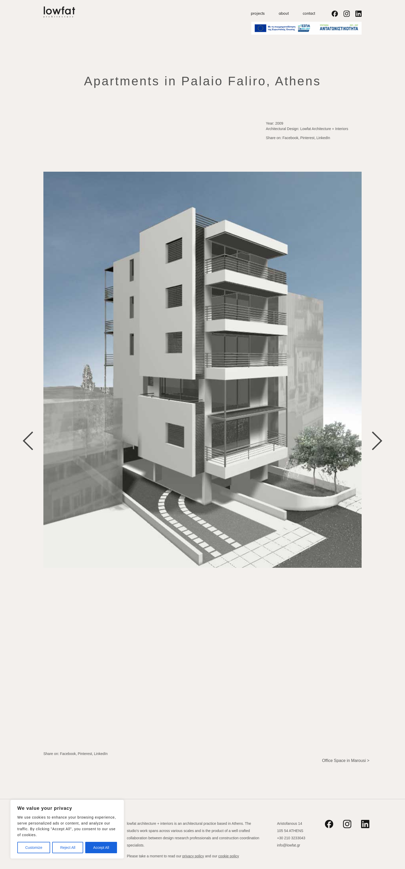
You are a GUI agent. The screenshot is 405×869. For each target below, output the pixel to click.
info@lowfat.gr (288, 845)
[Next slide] (376, 441)
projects (258, 13)
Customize (33, 847)
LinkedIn (323, 138)
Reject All (67, 847)
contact (309, 13)
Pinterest (307, 138)
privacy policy (193, 856)
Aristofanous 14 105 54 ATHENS (290, 827)
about (284, 13)
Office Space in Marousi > (345, 760)
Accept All (101, 847)
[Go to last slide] (28, 441)
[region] (67, 829)
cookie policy (228, 856)
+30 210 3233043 (291, 838)
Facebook (290, 138)
